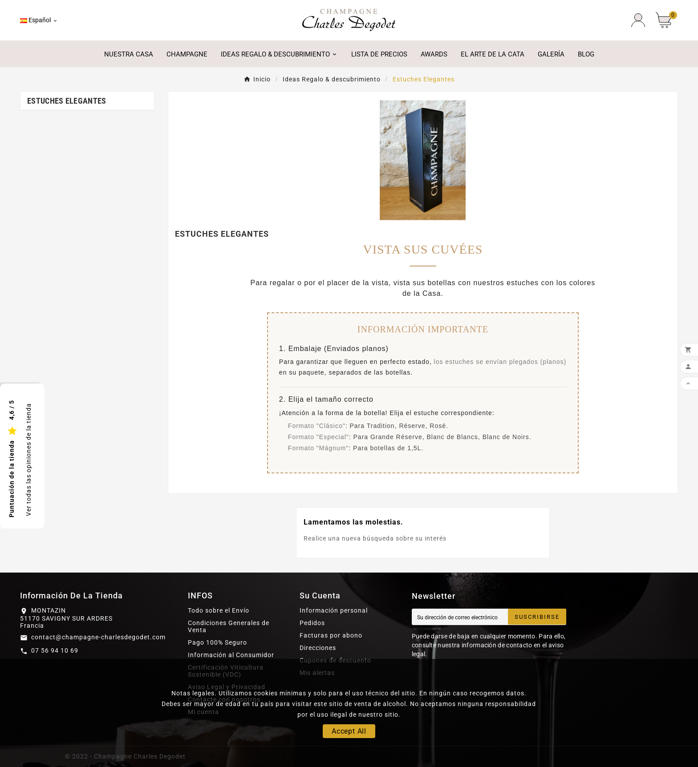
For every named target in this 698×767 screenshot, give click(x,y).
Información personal (334, 610)
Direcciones (318, 647)
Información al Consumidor (231, 654)
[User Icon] (638, 20)
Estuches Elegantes (66, 100)
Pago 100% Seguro (217, 642)
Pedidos (312, 622)
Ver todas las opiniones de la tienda (28, 459)
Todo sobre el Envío (218, 610)
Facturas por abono (331, 635)
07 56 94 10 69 (54, 650)
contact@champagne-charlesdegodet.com (98, 637)
